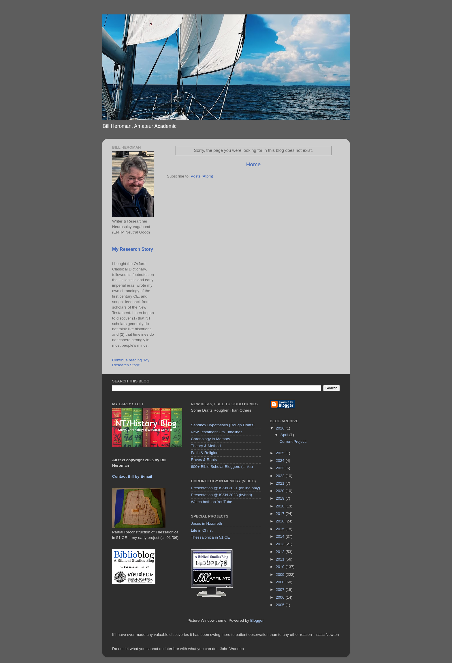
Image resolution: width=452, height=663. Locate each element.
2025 (281, 453)
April (284, 435)
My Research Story (132, 249)
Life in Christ (201, 530)
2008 (281, 582)
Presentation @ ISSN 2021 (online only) (225, 488)
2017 (281, 513)
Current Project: (293, 441)
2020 (281, 491)
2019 (281, 498)
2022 (281, 476)
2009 (281, 574)
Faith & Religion (204, 453)
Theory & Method (206, 446)
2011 (281, 559)
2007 (281, 589)
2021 (281, 483)
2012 (281, 552)
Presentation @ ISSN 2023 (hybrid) (221, 495)
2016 (281, 521)
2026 (281, 428)
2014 (281, 536)
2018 (281, 506)
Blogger (256, 620)
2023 (281, 468)
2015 (281, 529)
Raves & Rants (204, 459)
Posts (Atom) (202, 176)
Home (253, 164)
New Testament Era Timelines (216, 432)
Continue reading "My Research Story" (130, 362)
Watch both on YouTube (211, 502)
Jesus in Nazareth (206, 523)
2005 (281, 605)
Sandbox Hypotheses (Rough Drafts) (223, 425)
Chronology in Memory (210, 439)
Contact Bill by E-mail (132, 476)
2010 (281, 567)
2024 (281, 460)
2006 (281, 597)
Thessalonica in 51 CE (210, 537)
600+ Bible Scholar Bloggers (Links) (222, 466)
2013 (281, 544)
